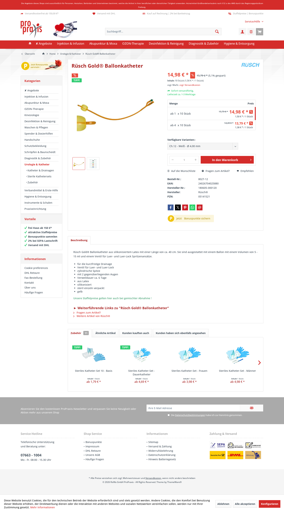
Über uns (30, 291)
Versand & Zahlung (160, 446)
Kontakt (29, 286)
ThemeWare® (174, 482)
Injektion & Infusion (36, 96)
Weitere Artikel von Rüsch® (91, 316)
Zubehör (32, 182)
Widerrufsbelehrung (160, 450)
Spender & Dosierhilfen (38, 133)
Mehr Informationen (42, 507)
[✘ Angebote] (44, 43)
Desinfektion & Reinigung (39, 121)
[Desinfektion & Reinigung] (166, 43)
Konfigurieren (269, 504)
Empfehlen (245, 171)
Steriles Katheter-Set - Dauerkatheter (141, 372)
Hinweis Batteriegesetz (162, 459)
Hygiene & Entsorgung (37, 196)
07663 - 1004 (31, 455)
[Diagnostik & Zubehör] (203, 43)
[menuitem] (252, 21)
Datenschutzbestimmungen (190, 415)
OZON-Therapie (34, 109)
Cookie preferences (36, 271)
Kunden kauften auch (135, 333)
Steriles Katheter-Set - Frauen (189, 370)
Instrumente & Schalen (38, 202)
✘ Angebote (31, 90)
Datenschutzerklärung (162, 455)
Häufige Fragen (33, 296)
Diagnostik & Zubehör (37, 158)
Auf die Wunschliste (181, 171)
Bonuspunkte (93, 442)
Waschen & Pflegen (36, 127)
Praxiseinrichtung (35, 209)
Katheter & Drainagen (40, 170)
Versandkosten (153, 478)
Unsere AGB (92, 455)
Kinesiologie (31, 115)
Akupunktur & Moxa (36, 102)
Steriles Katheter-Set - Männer (237, 370)
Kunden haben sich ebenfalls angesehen (181, 333)
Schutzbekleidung (35, 146)
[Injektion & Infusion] (71, 43)
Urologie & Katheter (36, 164)
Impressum (92, 446)
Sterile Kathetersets (39, 176)
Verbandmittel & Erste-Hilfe (41, 190)
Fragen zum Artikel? (216, 171)
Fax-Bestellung (33, 281)
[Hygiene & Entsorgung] (239, 43)
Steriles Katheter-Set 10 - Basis (93, 370)
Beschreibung (79, 240)
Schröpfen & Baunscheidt (39, 152)
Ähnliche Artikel (105, 333)
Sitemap (153, 442)
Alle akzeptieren (245, 504)
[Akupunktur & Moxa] (103, 43)
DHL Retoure (32, 276)
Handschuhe (32, 139)
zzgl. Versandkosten (189, 84)
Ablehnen (223, 504)
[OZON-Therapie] (133, 43)
